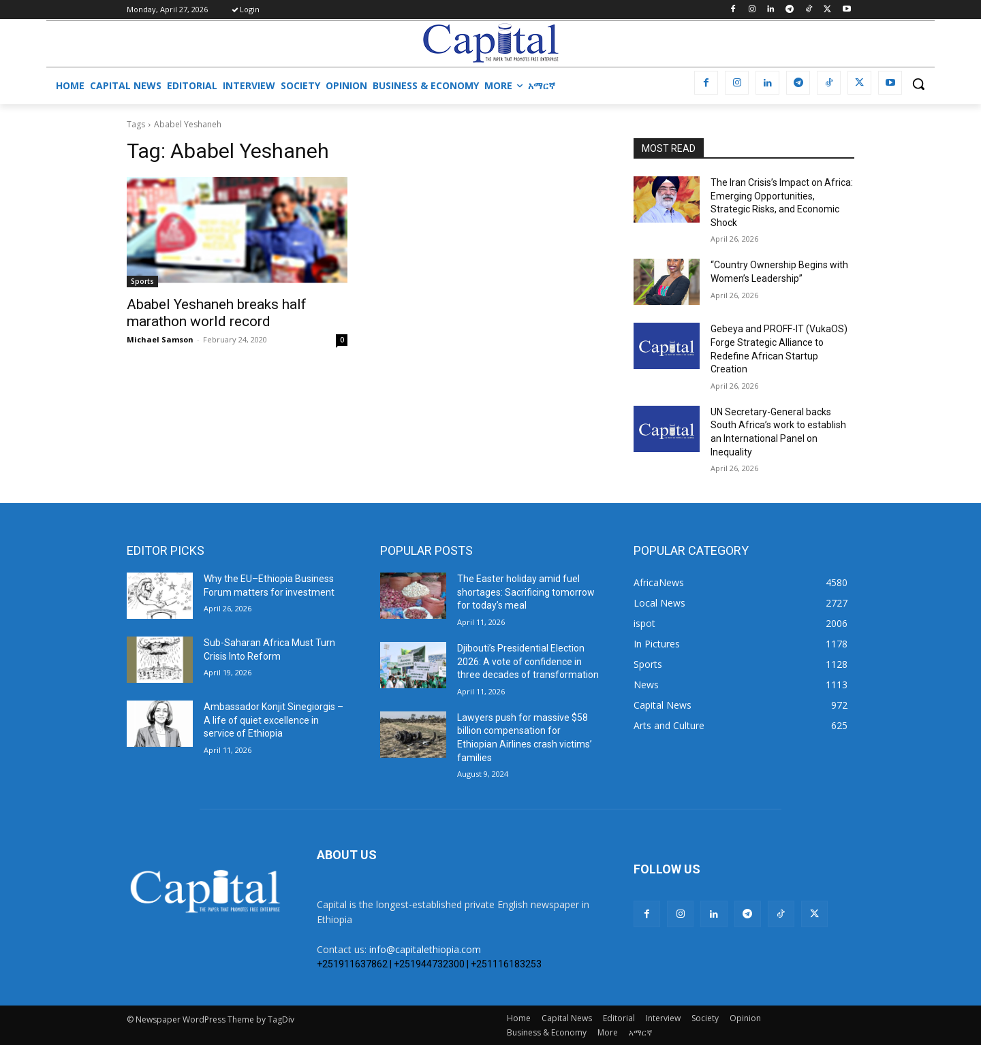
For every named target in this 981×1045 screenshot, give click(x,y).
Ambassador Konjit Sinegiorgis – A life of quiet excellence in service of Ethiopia (273, 720)
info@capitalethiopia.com (425, 949)
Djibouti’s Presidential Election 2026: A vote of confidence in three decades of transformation (528, 661)
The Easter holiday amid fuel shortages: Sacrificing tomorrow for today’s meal (526, 592)
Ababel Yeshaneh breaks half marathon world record (217, 312)
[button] (918, 83)
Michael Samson (160, 339)
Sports (142, 281)
